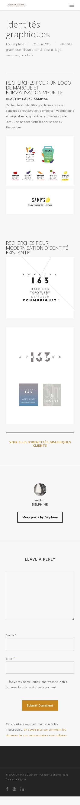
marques (12, 55)
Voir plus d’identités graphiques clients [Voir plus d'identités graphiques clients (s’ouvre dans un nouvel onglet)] (40, 443)
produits (27, 55)
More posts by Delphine (40, 517)
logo (58, 49)
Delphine (17, 44)
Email (10, 658)
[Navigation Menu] (72, 5)
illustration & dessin (38, 49)
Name (11, 635)
